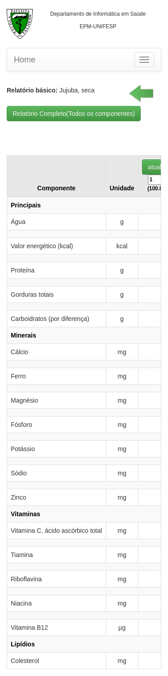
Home (24, 59)
